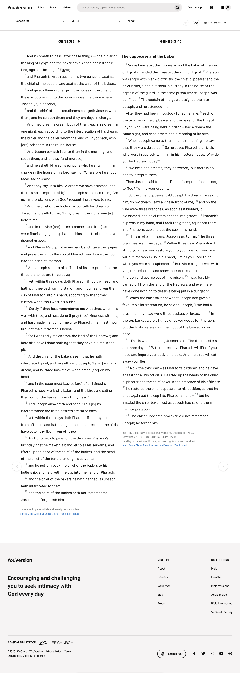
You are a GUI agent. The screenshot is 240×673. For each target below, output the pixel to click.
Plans (53, 7)
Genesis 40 (40, 21)
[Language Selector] (211, 7)
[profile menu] (225, 7)
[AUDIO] (186, 23)
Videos (67, 7)
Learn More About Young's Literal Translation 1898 (49, 513)
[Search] (125, 8)
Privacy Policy (54, 651)
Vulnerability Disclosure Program (26, 655)
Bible (41, 7)
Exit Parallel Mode (215, 22)
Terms (68, 651)
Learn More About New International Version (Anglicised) (155, 445)
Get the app (195, 7)
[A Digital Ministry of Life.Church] (120, 640)
